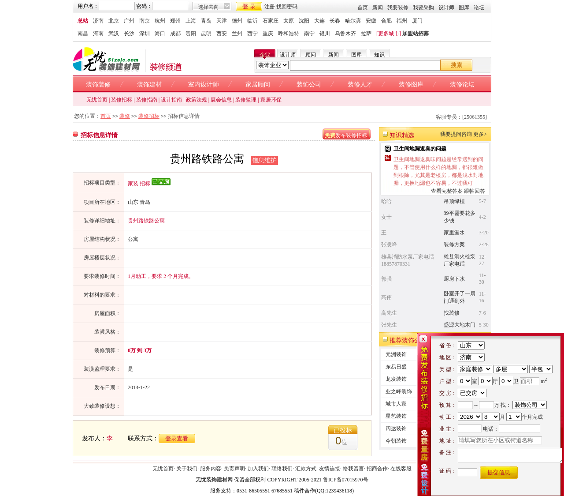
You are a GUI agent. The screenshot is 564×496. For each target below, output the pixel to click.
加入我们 (258, 469)
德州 (237, 21)
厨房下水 (454, 279)
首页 (362, 7)
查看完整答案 (447, 191)
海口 (160, 33)
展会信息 (221, 100)
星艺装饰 (396, 416)
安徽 (371, 21)
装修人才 (360, 84)
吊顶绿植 (454, 201)
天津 (221, 21)
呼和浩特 (288, 33)
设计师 (446, 7)
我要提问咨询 (456, 134)
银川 (324, 33)
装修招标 (121, 100)
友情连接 (329, 469)
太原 (288, 21)
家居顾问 (257, 84)
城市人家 (396, 404)
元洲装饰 (396, 354)
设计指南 (171, 100)
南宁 (309, 33)
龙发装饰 (396, 379)
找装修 (452, 313)
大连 (319, 21)
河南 (98, 33)
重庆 (268, 33)
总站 (83, 21)
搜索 (456, 65)
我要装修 (397, 7)
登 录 (249, 6)
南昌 (83, 33)
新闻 (377, 7)
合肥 (386, 21)
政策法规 (196, 100)
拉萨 (366, 33)
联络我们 (282, 469)
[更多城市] (388, 33)
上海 (191, 21)
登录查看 (176, 438)
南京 (144, 21)
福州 (402, 21)
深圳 (144, 33)
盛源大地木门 (459, 325)
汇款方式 (305, 469)
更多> (480, 134)
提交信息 (498, 472)
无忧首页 (97, 100)
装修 (124, 116)
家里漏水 (454, 232)
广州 (129, 21)
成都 (175, 33)
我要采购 (423, 7)
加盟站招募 (415, 33)
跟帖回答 (474, 191)
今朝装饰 (396, 441)
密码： (144, 6)
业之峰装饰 (399, 391)
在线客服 (401, 469)
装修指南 (146, 100)
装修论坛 (462, 84)
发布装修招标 (346, 135)
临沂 (252, 21)
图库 (464, 7)
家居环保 (271, 100)
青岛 (206, 21)
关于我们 (186, 469)
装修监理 (245, 100)
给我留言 (353, 469)
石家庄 (270, 21)
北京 (113, 21)
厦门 (417, 21)
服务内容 (210, 469)
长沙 (129, 33)
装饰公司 (309, 84)
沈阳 (304, 21)
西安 (221, 33)
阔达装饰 (396, 428)
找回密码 (286, 7)
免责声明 (234, 469)
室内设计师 (203, 84)
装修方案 (454, 244)
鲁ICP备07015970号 (345, 480)
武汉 (113, 33)
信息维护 (264, 160)
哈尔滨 (353, 21)
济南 (98, 21)
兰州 (237, 33)
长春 (335, 21)
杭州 (160, 21)
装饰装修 (98, 84)
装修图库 (411, 84)
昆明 (206, 33)
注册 (269, 7)
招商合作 (377, 469)
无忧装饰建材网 (214, 480)
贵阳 (191, 33)
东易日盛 (396, 367)
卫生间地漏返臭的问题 (419, 149)
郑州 (175, 21)
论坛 (479, 7)
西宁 (252, 33)
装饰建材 (149, 84)
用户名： (88, 6)
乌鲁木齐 (345, 33)
